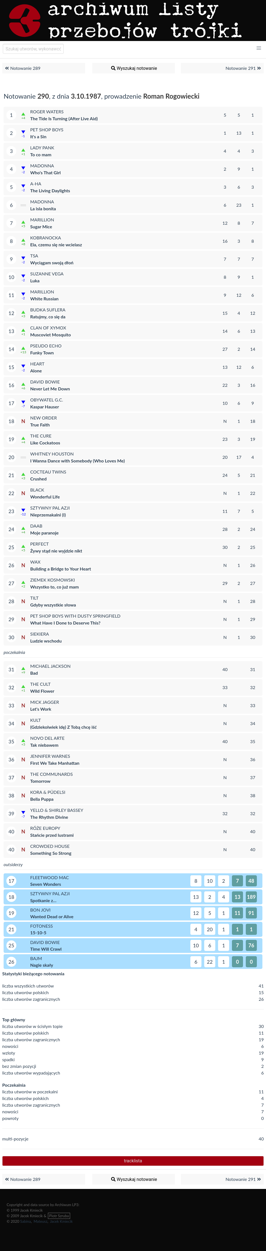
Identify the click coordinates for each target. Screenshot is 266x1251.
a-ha (35, 183)
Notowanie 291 (244, 68)
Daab (36, 525)
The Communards (51, 774)
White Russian (44, 298)
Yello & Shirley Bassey (56, 810)
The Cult (40, 684)
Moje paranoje (44, 532)
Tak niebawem (44, 745)
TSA (34, 255)
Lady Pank (42, 147)
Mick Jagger (44, 702)
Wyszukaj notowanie (133, 68)
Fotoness (41, 925)
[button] (259, 48)
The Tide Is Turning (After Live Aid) (64, 118)
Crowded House (50, 846)
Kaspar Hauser (44, 406)
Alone (36, 370)
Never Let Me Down (50, 388)
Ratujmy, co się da (47, 316)
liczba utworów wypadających (31, 1072)
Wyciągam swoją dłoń (51, 262)
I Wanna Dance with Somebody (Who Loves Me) (77, 460)
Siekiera (39, 633)
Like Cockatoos (45, 442)
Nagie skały (41, 965)
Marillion (42, 219)
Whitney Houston (52, 453)
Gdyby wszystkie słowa (53, 604)
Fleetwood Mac (49, 877)
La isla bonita (43, 208)
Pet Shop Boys (46, 129)
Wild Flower (42, 691)
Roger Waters (47, 111)
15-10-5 (38, 932)
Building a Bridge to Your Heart (60, 568)
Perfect (39, 543)
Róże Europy (45, 828)
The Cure (41, 435)
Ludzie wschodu (46, 640)
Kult (35, 720)
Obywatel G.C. (46, 399)
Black (37, 489)
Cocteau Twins (48, 471)
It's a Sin (38, 136)
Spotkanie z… (43, 900)
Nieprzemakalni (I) (48, 514)
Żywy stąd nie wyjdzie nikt (56, 550)
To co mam (40, 154)
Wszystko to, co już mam (54, 586)
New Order (43, 417)
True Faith (40, 424)
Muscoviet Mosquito (50, 334)
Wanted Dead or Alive (51, 916)
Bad (34, 673)
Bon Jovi (40, 909)
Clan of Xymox (48, 327)
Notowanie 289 (22, 68)
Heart (37, 363)
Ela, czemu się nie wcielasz (56, 244)
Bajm (36, 958)
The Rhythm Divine (49, 817)
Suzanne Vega (46, 273)
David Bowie (45, 381)
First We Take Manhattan (55, 763)
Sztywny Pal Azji (50, 507)
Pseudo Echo (46, 345)
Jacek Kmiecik (61, 1221)
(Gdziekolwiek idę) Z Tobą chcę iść (63, 727)
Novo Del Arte (47, 738)
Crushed (38, 478)
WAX (35, 561)
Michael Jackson (50, 666)
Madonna (42, 165)
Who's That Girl (45, 172)
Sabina (25, 1221)
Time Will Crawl (46, 948)
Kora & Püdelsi (47, 792)
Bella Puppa (41, 799)
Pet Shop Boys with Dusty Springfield (75, 615)
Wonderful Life (45, 496)
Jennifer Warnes (50, 756)
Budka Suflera (47, 309)
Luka (35, 280)
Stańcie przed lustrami (52, 835)
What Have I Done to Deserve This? (65, 622)
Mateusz (40, 1221)
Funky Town (42, 352)
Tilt (34, 597)
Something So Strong (50, 853)
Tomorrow (40, 781)
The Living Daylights (50, 190)
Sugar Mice (41, 226)
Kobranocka (45, 237)
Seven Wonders (45, 884)
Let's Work (40, 709)
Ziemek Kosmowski (52, 579)
